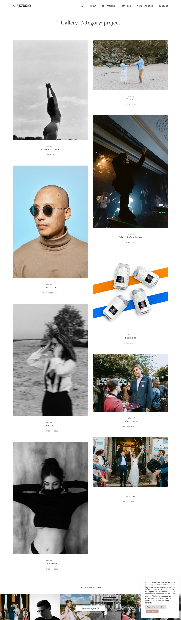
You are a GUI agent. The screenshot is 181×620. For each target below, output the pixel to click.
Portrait (50, 370)
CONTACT (163, 6)
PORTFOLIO (126, 6)
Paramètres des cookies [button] (155, 607)
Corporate (50, 232)
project (50, 146)
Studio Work (50, 508)
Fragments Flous (50, 100)
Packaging (130, 300)
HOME (81, 6)
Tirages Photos (145, 6)
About (93, 6)
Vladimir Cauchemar (130, 181)
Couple (130, 74)
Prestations (108, 6)
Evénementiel (130, 392)
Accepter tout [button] (152, 611)
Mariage (130, 472)
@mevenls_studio (90, 608)
